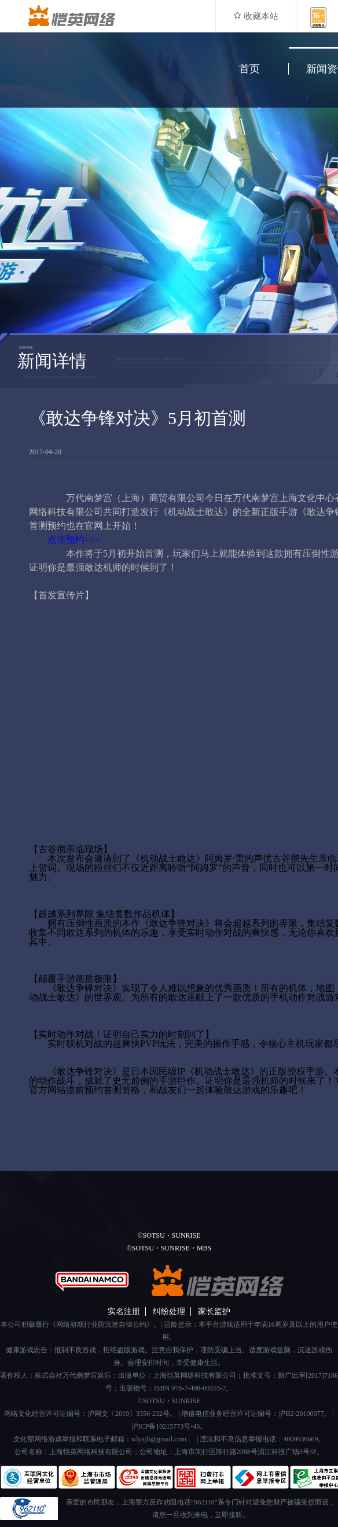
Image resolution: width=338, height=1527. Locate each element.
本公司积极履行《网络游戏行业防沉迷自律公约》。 (80, 1324)
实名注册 (124, 1311)
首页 (249, 69)
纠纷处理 (169, 1311)
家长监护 (214, 1311)
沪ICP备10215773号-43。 (169, 1426)
